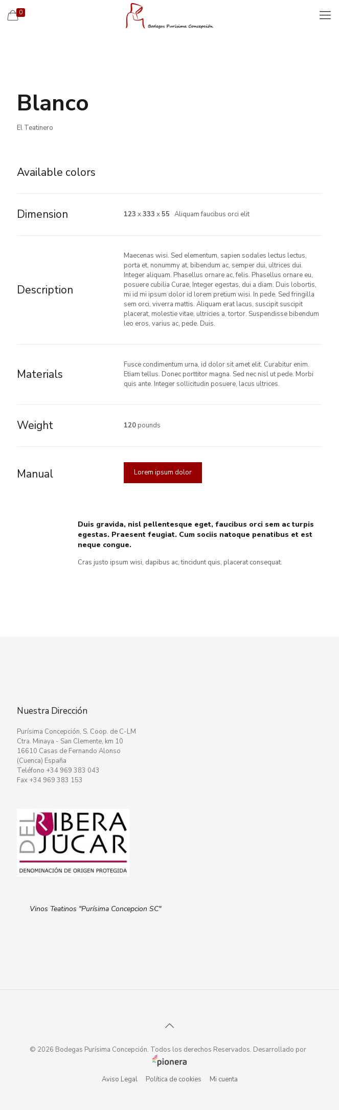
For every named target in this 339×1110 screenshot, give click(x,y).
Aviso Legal (120, 1079)
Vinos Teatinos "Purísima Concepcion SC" (95, 909)
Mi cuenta (224, 1079)
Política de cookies (173, 1079)
